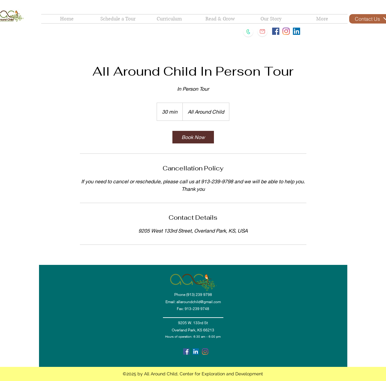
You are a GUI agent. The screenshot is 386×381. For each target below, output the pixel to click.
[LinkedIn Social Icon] (296, 31)
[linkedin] (196, 351)
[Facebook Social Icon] (275, 31)
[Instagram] (286, 31)
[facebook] (186, 351)
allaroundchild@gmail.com (198, 301)
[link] (193, 137)
